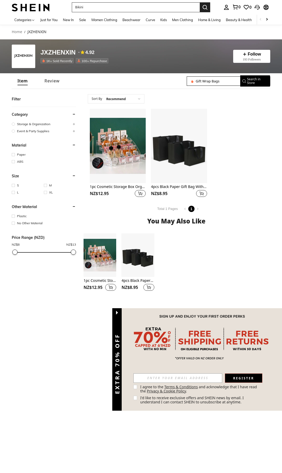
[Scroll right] (267, 20)
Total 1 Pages (167, 209)
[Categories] (25, 20)
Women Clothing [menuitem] (104, 20)
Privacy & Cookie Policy (166, 391)
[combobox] (116, 99)
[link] (236, 7)
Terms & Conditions (181, 386)
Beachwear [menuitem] (131, 20)
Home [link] (17, 32)
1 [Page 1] (191, 209)
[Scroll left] (260, 20)
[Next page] (198, 209)
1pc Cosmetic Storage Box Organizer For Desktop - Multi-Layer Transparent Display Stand (118, 187)
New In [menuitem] (68, 20)
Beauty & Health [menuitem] (239, 20)
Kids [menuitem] (163, 20)
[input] (177, 378)
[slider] (14, 252)
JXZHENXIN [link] (36, 32)
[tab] (22, 81)
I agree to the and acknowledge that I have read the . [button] (199, 388)
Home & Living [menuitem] (209, 20)
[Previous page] (185, 209)
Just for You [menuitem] (49, 20)
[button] (136, 7)
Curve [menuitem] (150, 20)
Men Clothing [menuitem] (182, 20)
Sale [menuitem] (82, 20)
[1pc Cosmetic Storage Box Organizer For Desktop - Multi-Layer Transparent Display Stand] (118, 146)
